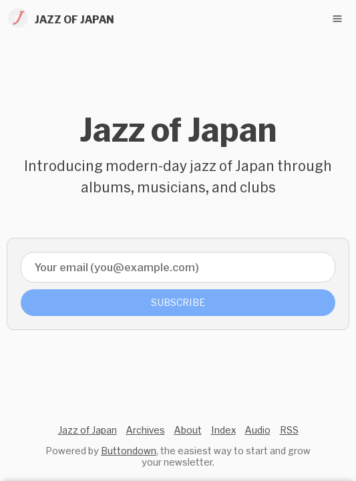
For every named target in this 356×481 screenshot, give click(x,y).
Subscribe (178, 302)
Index (223, 430)
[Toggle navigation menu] (337, 18)
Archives (145, 430)
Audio (258, 430)
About (188, 430)
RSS (289, 430)
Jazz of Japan (87, 430)
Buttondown (128, 450)
